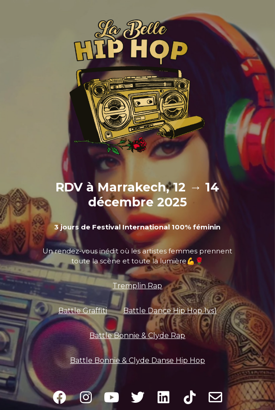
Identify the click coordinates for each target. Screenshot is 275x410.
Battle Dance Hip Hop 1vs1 (170, 310)
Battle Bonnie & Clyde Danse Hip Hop (137, 360)
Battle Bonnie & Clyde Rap (137, 335)
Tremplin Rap (137, 285)
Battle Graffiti (82, 310)
